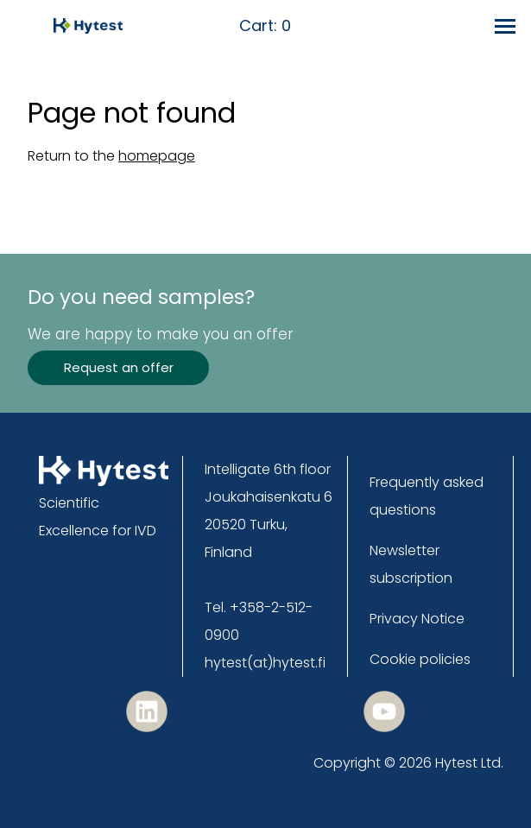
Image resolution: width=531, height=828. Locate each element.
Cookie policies (420, 659)
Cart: (265, 26)
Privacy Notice (417, 619)
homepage (156, 156)
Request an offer (119, 367)
